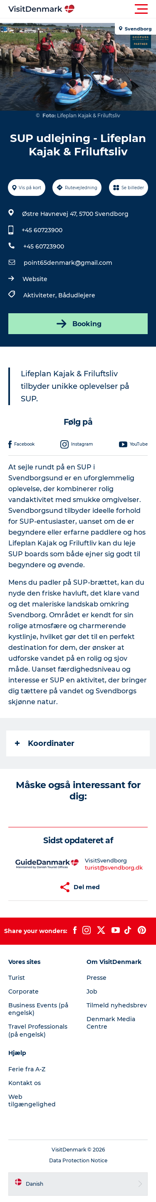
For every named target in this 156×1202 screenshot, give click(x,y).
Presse (96, 977)
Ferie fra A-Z (26, 1069)
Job (92, 991)
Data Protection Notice (78, 1160)
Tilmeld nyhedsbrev (117, 1005)
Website (34, 279)
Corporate (23, 991)
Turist (16, 977)
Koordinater (44, 743)
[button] (115, 9)
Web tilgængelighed (32, 1100)
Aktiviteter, (40, 295)
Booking (78, 324)
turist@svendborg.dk (114, 867)
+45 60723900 (42, 230)
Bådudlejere (76, 295)
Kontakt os (24, 1083)
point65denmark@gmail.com (68, 262)
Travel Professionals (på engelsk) (37, 1030)
